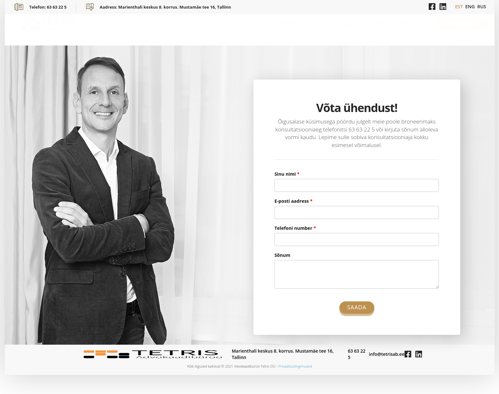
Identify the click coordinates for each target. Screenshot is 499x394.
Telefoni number (295, 228)
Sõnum (282, 255)
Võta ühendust (461, 29)
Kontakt (411, 29)
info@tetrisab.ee (387, 354)
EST (459, 7)
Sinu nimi (287, 174)
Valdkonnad (337, 29)
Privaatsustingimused (295, 366)
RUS (481, 7)
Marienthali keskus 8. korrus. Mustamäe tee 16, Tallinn (283, 354)
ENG (470, 7)
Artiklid (377, 29)
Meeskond (293, 29)
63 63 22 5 (356, 354)
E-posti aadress (293, 201)
